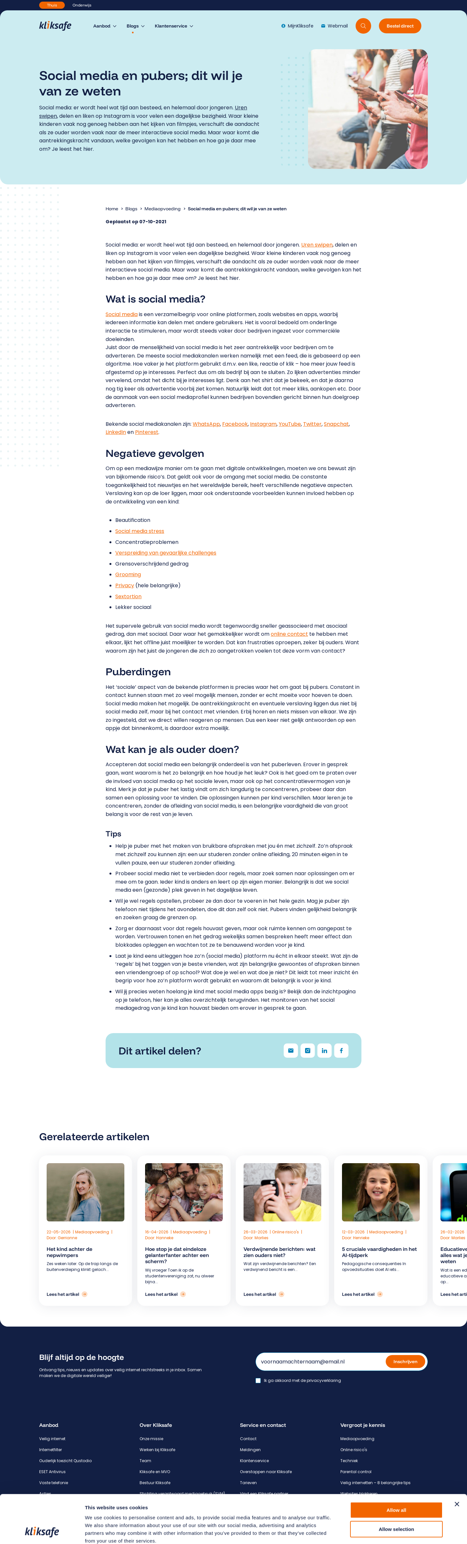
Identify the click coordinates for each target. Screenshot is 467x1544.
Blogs (131, 209)
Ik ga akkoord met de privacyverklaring (302, 1380)
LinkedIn (116, 432)
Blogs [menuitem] (133, 26)
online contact (289, 634)
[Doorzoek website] (363, 26)
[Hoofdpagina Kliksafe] (58, 26)
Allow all (396, 1465)
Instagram (263, 424)
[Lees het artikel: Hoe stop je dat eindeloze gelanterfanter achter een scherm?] (196, 1294)
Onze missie (151, 1438)
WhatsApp (206, 424)
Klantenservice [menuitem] (171, 26)
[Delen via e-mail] (291, 1050)
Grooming (128, 574)
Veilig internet (52, 1438)
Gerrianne (130, 1238)
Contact (248, 1438)
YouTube (290, 424)
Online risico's (285, 1232)
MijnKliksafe (297, 26)
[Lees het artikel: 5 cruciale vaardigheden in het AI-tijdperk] (329, 1294)
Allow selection (396, 1484)
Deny (397, 1502)
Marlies (261, 1238)
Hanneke (195, 1238)
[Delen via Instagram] (308, 1050)
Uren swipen (317, 244)
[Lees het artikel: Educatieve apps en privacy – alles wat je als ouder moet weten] (396, 1294)
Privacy (124, 585)
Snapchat (336, 424)
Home (112, 209)
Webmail (334, 26)
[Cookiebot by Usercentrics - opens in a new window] (42, 1531)
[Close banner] (457, 1459)
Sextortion (128, 596)
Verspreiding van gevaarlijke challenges (165, 553)
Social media (122, 314)
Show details (340, 1531)
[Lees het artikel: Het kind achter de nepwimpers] (129, 1294)
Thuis (52, 5)
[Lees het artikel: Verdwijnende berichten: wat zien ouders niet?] (263, 1294)
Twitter (312, 424)
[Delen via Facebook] (341, 1050)
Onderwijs (82, 5)
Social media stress (139, 531)
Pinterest (146, 432)
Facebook (235, 424)
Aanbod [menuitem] (101, 26)
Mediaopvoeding (162, 209)
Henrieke (328, 1238)
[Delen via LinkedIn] (324, 1050)
